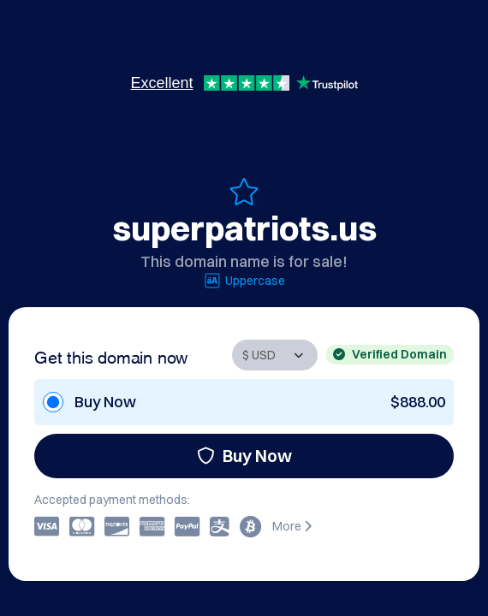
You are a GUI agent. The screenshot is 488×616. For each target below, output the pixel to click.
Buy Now (244, 455)
